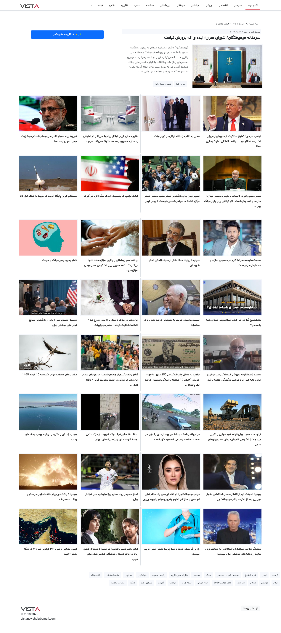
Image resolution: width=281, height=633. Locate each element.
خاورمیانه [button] (95, 575)
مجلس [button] (196, 575)
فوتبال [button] (264, 583)
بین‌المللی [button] (165, 5)
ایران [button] (264, 575)
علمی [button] (137, 5)
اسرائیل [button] (241, 583)
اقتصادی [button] (223, 5)
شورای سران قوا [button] (163, 84)
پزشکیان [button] (142, 575)
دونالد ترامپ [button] (118, 583)
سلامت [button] (150, 5)
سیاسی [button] (238, 5)
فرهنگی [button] (181, 5)
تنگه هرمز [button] (186, 583)
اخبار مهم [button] (253, 5)
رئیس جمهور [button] (158, 575)
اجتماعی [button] (195, 5)
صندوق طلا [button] (146, 583)
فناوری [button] (124, 5)
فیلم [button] (100, 5)
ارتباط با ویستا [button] (250, 608)
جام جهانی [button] (202, 583)
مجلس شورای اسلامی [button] (228, 575)
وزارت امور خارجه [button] (179, 575)
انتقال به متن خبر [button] (67, 34)
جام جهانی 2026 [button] (223, 583)
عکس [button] (112, 5)
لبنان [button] (253, 583)
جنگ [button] (208, 575)
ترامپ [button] (275, 575)
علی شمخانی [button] (112, 575)
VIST (29, 5)
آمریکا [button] (161, 583)
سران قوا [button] (180, 84)
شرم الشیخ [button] (250, 575)
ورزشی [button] (209, 5)
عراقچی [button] (128, 575)
